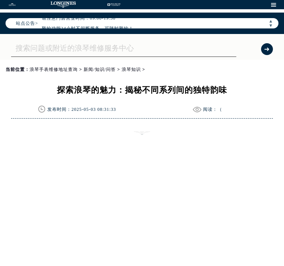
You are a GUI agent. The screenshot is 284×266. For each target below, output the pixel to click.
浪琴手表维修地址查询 (54, 69)
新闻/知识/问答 (100, 69)
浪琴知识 (131, 69)
